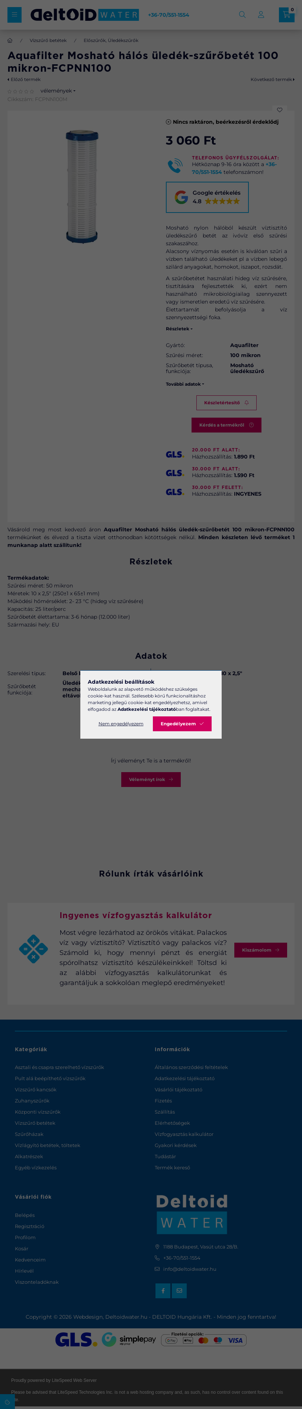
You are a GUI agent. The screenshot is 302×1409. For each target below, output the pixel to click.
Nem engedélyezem (121, 723)
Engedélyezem (178, 723)
